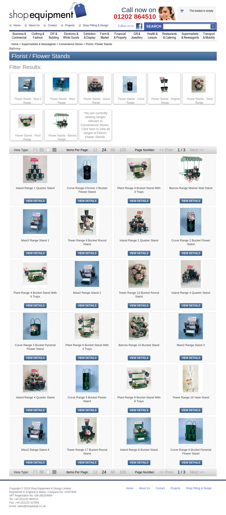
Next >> (197, 150)
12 (95, 150)
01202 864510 (135, 16)
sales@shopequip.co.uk (31, 506)
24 (104, 150)
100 (122, 150)
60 (113, 150)
